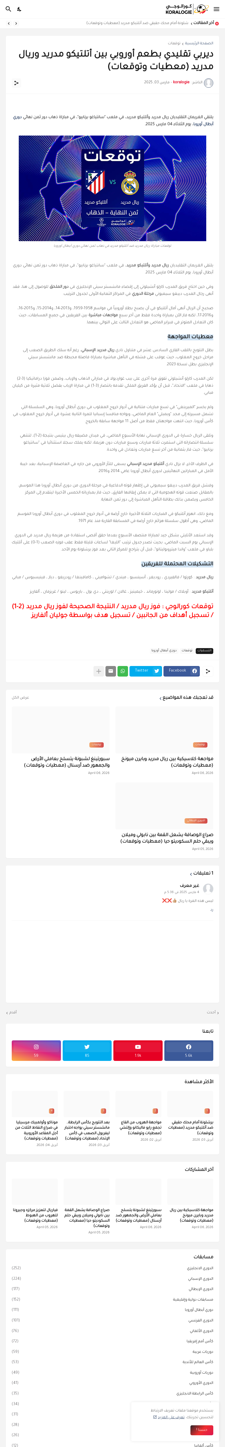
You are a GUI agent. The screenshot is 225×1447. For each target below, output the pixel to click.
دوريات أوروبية (112, 1373)
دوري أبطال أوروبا (164, 650)
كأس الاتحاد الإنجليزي (112, 1415)
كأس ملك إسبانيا (112, 1426)
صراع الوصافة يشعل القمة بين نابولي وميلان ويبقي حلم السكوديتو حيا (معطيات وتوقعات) (166, 838)
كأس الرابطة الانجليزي (112, 1394)
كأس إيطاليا (112, 1405)
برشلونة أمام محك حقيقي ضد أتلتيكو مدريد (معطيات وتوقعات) (135, 23)
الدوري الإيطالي (112, 1290)
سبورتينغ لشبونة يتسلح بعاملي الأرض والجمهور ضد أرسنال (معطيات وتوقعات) (67, 762)
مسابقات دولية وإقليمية (112, 1300)
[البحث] (8, 9)
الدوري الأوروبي (112, 1384)
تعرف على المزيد (171, 1418)
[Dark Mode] (19, 9)
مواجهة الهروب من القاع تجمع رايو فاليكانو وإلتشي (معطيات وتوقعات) (140, 1128)
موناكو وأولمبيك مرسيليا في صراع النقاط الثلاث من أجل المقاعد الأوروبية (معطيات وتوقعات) (36, 1131)
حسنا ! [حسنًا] (201, 1430)
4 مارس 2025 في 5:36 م (181, 892)
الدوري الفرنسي (112, 1321)
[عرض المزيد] (98, 671)
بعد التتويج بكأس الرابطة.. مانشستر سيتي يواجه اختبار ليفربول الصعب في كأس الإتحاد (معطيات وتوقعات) (87, 1131)
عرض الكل (20, 698)
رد (211, 910)
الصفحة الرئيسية (199, 44)
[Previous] (16, 23)
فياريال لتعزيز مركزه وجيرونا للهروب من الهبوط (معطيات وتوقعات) (35, 1215)
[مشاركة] (16, 83)
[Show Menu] (217, 9)
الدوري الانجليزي (112, 1269)
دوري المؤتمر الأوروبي (112, 1436)
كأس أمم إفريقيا (112, 1342)
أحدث (211, 1013)
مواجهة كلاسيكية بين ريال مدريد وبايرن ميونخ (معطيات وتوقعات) (167, 762)
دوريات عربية (112, 1352)
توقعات (174, 44)
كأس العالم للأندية (112, 1363)
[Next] (9, 23)
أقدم (13, 1013)
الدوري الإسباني (112, 1279)
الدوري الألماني (112, 1332)
